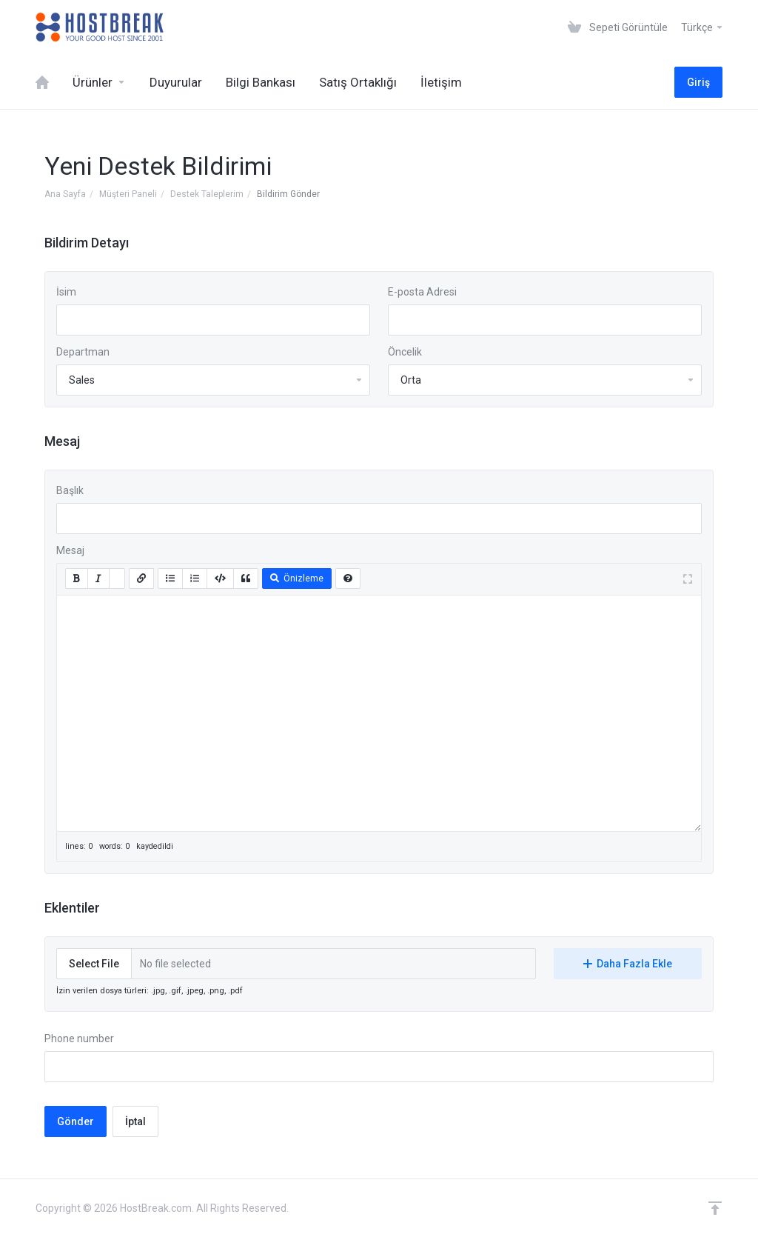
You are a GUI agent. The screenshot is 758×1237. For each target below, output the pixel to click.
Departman (83, 352)
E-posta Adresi (422, 292)
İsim (66, 292)
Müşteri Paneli (128, 194)
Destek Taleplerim (207, 194)
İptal (135, 1121)
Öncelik (405, 352)
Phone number (79, 1038)
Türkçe (702, 27)
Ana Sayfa (65, 194)
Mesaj (70, 550)
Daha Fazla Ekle (627, 964)
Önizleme (296, 578)
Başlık (70, 490)
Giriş (698, 82)
